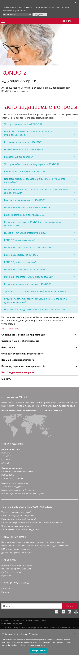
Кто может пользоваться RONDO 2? (39, 142)
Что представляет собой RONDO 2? (39, 124)
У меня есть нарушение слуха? (16, 512)
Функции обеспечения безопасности (22, 353)
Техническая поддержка (12, 486)
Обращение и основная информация (23, 334)
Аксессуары (8, 347)
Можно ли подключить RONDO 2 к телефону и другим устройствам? (39, 224)
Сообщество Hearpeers (12, 572)
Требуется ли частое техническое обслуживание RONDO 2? (39, 291)
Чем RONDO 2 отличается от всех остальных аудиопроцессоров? (39, 133)
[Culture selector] (17, 14)
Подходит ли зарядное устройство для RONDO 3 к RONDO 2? (39, 309)
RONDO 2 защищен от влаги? (39, 240)
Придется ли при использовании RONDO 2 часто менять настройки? (39, 180)
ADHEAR (5, 463)
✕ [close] (76, 2)
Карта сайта (11, 627)
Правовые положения (60, 627)
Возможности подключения (17, 359)
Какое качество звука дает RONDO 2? (39, 214)
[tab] (39, 124)
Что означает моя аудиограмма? (16, 526)
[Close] (75, 635)
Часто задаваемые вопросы (17, 372)
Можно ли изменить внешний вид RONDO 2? (39, 207)
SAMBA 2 (5, 459)
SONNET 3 (6, 456)
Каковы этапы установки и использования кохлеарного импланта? (33, 522)
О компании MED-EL (15, 397)
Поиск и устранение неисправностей (23, 366)
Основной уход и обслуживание (20, 340)
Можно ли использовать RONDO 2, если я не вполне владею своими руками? (39, 191)
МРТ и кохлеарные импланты (15, 549)
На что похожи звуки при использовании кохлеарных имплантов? (33, 542)
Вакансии (6, 588)
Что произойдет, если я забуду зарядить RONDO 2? (39, 164)
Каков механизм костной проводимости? (20, 529)
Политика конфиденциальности (33, 627)
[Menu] (3, 21)
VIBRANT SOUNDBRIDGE (12, 478)
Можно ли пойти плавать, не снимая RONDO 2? (39, 247)
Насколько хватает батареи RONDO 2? (39, 149)
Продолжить (40, 14)
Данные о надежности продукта (16, 552)
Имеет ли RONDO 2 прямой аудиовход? (39, 232)
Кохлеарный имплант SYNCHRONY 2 (18, 471)
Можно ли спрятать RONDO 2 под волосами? (39, 276)
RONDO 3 (5, 452)
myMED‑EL (6, 575)
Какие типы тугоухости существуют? (18, 515)
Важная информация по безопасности (19, 490)
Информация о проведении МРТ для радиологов (24, 493)
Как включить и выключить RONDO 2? (39, 171)
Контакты (6, 592)
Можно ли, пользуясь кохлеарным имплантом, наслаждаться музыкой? (35, 545)
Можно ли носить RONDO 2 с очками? (39, 269)
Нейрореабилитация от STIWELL (16, 565)
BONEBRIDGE (7, 475)
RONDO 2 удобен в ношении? (39, 262)
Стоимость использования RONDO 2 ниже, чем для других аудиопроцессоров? (39, 300)
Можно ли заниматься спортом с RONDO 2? (39, 284)
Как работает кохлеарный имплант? (18, 519)
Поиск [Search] (69, 606)
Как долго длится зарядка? (39, 156)
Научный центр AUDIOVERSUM (16, 568)
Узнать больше (10, 328)
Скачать (6, 378)
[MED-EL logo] (68, 21)
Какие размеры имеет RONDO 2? (39, 254)
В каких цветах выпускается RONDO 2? (39, 200)
